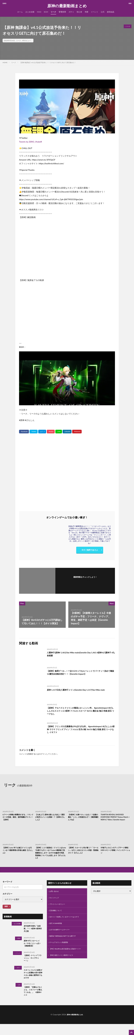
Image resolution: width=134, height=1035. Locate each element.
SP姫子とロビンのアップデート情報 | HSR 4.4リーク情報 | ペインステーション (115, 855)
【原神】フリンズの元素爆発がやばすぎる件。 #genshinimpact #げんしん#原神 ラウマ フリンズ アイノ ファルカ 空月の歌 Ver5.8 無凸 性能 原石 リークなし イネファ (81, 730)
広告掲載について (56, 917)
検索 (6, 912)
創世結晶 (110, 12)
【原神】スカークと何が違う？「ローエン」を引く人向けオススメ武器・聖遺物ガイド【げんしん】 (82, 856)
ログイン (42, 754)
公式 (102, 12)
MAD (39, 12)
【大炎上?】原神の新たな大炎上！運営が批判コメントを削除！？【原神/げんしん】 (50, 818)
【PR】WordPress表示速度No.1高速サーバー (66, 959)
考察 (86, 12)
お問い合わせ (54, 897)
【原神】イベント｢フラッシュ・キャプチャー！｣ (33, 966)
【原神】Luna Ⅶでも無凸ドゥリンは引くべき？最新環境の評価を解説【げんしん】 (18, 855)
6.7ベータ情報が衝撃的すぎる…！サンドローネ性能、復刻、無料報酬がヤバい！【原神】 (17, 818)
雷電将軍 (62, 12)
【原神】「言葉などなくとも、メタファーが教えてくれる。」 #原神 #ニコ (33, 1001)
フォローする (85, 580)
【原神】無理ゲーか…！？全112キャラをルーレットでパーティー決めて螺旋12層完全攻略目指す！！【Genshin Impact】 (80, 673)
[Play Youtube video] (67, 106)
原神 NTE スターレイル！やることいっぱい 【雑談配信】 (33, 951)
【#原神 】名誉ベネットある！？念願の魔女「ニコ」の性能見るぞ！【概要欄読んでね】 (82, 818)
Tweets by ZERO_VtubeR (30, 141)
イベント (94, 12)
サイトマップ (54, 904)
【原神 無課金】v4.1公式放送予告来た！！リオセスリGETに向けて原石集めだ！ (48, 62)
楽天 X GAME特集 (56, 931)
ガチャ (71, 12)
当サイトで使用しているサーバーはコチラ (66, 924)
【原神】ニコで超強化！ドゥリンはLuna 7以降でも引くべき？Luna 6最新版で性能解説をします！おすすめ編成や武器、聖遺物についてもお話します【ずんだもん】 (50, 858)
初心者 (79, 12)
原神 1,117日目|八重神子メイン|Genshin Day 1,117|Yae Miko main (78, 691)
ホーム (20, 12)
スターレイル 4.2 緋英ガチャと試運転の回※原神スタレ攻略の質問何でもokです (32, 983)
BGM (46, 12)
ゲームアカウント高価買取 (60, 951)
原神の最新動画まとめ (67, 6)
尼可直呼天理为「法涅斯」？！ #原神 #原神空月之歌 (33, 935)
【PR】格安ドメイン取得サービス (63, 967)
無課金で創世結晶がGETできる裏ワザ (64, 944)
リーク (53, 12)
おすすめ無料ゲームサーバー (61, 938)
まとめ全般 (29, 12)
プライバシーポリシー (58, 911)
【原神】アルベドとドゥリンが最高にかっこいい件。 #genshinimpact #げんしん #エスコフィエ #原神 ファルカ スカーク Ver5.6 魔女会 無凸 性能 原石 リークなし (81, 712)
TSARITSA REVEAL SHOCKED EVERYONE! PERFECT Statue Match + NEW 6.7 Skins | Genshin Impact (115, 819)
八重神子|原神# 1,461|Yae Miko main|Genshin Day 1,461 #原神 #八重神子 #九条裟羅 (80, 654)
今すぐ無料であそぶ (90, 550)
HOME (5, 62)
